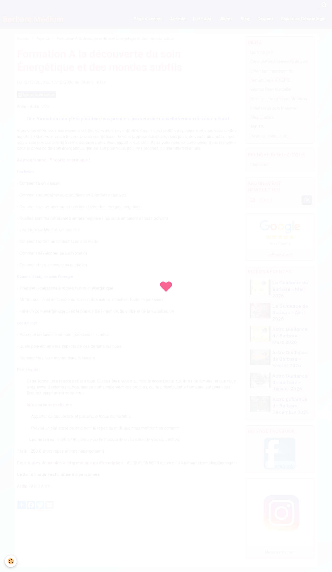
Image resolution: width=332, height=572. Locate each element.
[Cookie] (11, 561)
